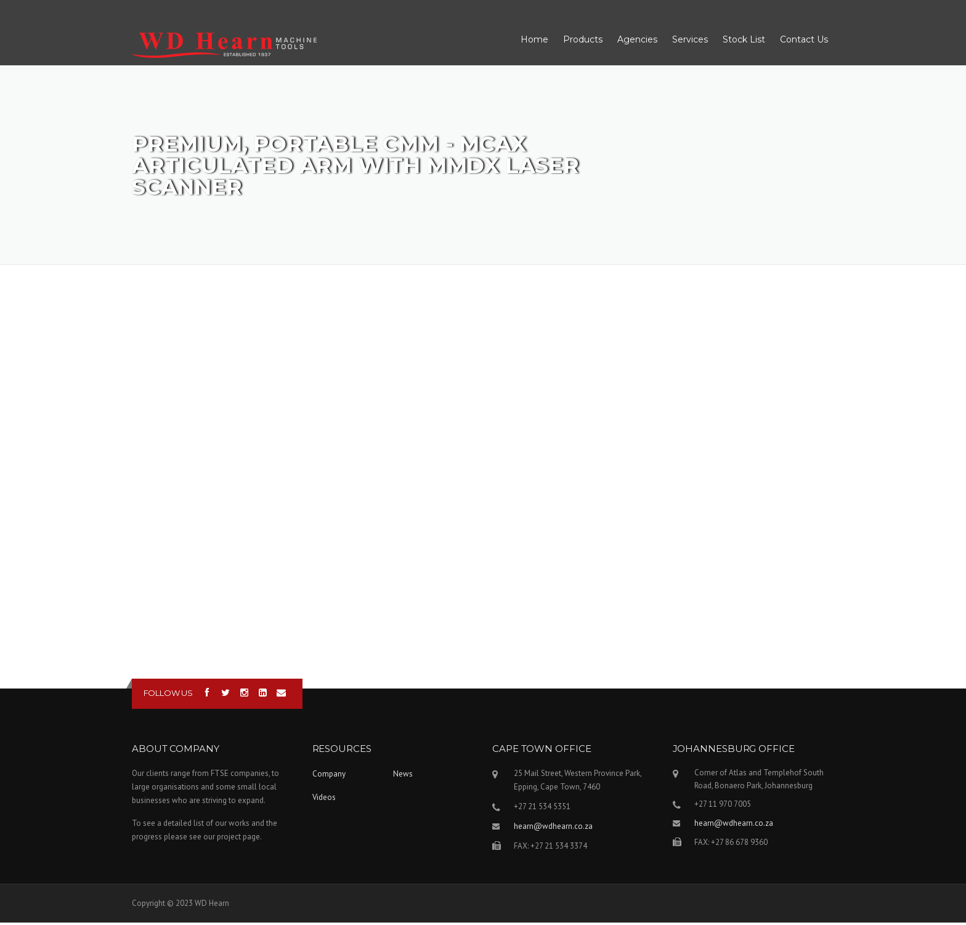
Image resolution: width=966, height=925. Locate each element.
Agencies (637, 41)
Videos (324, 799)
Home (534, 41)
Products (583, 41)
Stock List (744, 41)
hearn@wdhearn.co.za (553, 828)
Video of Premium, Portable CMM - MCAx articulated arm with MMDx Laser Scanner (483, 476)
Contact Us (804, 41)
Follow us (168, 695)
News (403, 776)
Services (690, 41)
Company (329, 776)
